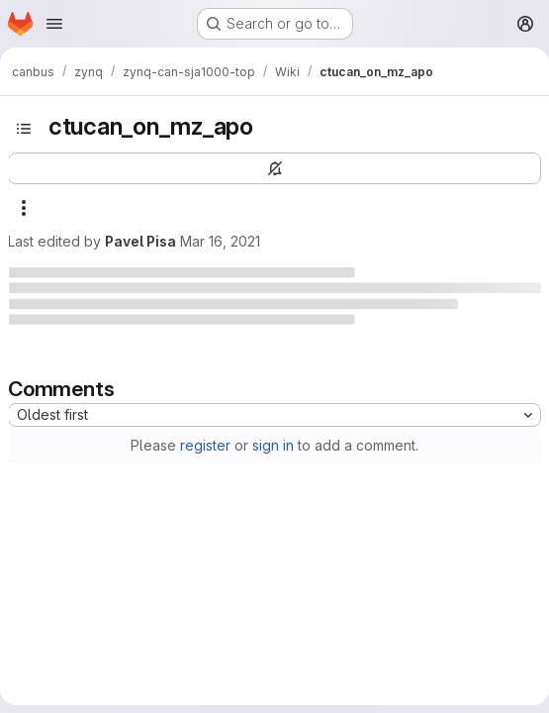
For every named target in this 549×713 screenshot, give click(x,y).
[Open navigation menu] (54, 24)
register (205, 445)
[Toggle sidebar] (24, 129)
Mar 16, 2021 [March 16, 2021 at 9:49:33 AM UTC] (220, 241)
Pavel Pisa (140, 241)
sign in (273, 445)
